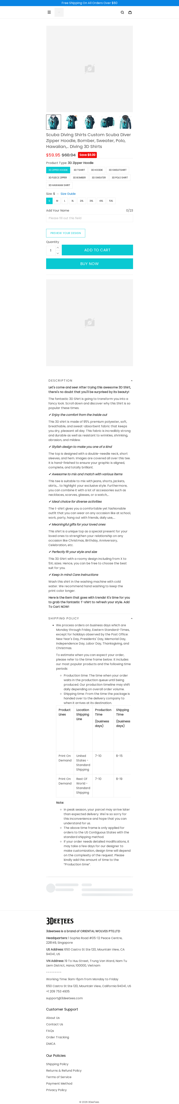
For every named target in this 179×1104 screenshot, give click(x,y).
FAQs (50, 1009)
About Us (53, 996)
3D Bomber (79, 177)
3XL (91, 200)
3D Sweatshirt (118, 170)
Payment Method (59, 1062)
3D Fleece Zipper (58, 177)
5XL (111, 200)
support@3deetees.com (64, 976)
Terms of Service (58, 1055)
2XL (81, 200)
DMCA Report (80, 1086)
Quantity (52, 227)
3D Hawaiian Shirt (59, 185)
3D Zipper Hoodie (80, 163)
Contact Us (54, 1002)
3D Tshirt (79, 170)
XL (72, 200)
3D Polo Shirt (120, 177)
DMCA (50, 1022)
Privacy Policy (56, 1068)
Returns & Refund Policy (64, 1049)
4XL (101, 200)
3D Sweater (99, 177)
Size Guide (68, 194)
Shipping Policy (57, 1042)
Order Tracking (57, 1015)
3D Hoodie (97, 170)
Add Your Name (57, 210)
